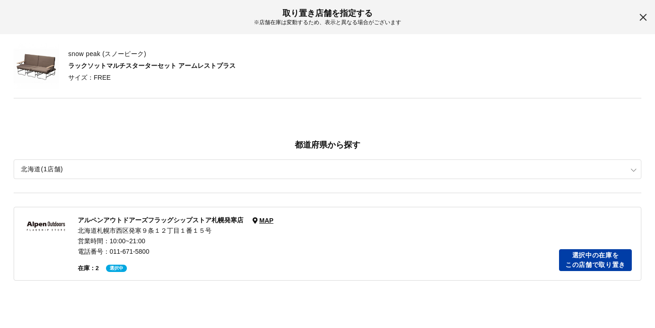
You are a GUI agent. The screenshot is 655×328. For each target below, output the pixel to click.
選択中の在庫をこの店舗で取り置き (595, 259)
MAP (266, 220)
